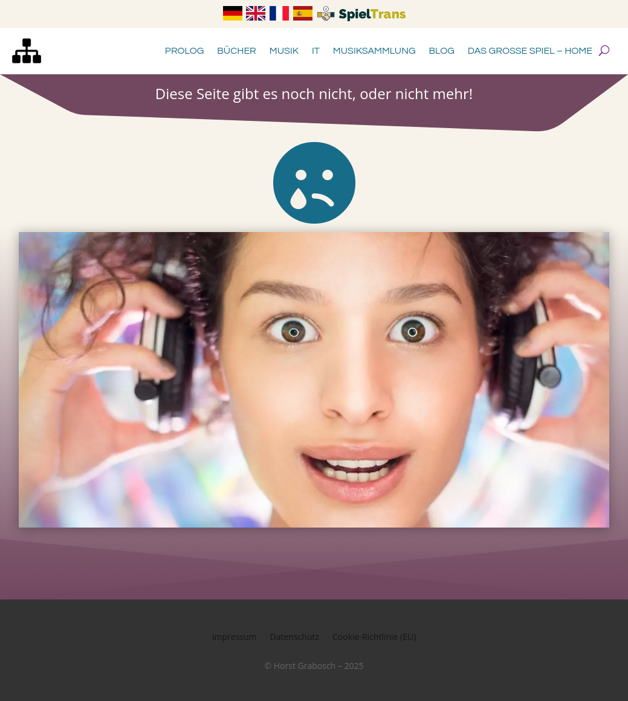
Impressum (234, 637)
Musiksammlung (374, 51)
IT (316, 51)
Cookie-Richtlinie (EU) (374, 637)
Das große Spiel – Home (530, 51)
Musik (284, 51)
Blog (442, 51)
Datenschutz (294, 637)
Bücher (236, 51)
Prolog (184, 51)
